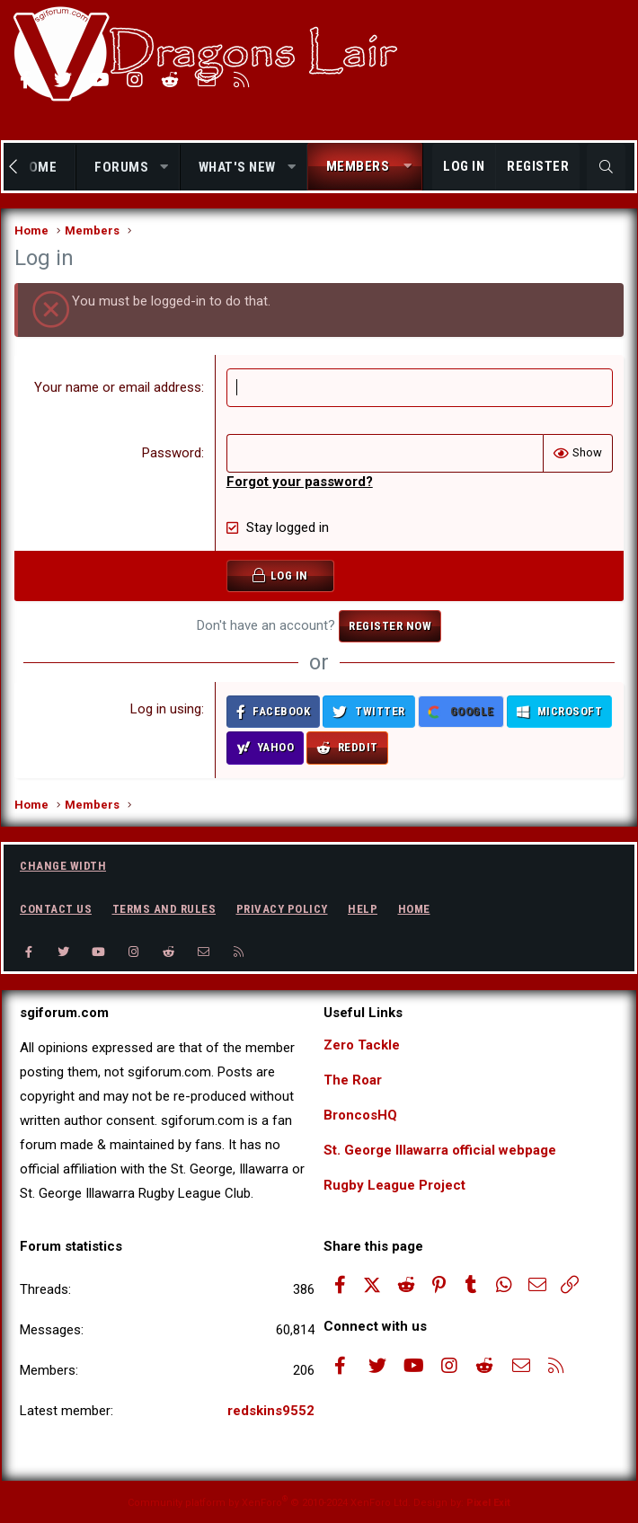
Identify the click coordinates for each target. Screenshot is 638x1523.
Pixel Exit (488, 1503)
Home (414, 909)
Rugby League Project (394, 1185)
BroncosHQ (360, 1115)
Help (362, 909)
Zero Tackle (361, 1045)
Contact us (56, 909)
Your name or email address (117, 387)
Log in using (165, 709)
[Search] (606, 167)
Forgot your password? (299, 482)
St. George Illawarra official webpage (439, 1150)
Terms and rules (164, 909)
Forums (121, 167)
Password (171, 453)
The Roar (352, 1080)
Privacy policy (282, 909)
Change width (63, 865)
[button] (165, 167)
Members (358, 166)
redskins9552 (271, 1411)
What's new (237, 167)
